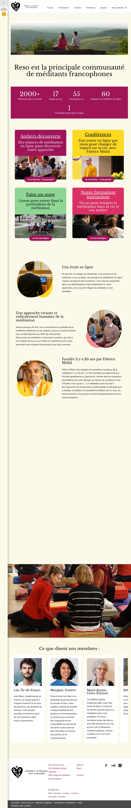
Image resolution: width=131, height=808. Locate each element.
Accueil (50, 8)
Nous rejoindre (118, 8)
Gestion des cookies (21, 805)
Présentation (63, 8)
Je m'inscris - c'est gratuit (41, 179)
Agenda (103, 8)
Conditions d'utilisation (65, 802)
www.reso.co (27, 802)
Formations (90, 8)
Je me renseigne (40, 238)
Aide (80, 802)
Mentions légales (44, 802)
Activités (77, 8)
